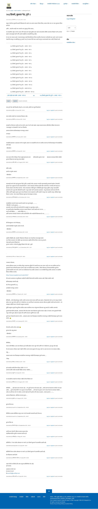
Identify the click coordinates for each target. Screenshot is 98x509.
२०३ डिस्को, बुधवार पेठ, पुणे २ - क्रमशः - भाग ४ (21, 57)
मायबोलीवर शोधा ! (71, 42)
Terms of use (53, 504)
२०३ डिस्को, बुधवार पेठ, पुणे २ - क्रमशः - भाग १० (21, 78)
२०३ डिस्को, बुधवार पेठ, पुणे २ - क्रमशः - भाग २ (21, 50)
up (34, 95)
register (19, 101)
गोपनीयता (62, 499)
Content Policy (69, 504)
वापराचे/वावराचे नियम (55, 499)
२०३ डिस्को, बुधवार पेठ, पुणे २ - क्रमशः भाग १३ (20, 88)
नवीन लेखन (33, 4)
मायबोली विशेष (75, 4)
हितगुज (41, 4)
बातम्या (38, 497)
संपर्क (73, 499)
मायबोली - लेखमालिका (17, 10)
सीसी (44, 497)
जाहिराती (33, 497)
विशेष (27, 497)
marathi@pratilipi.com (13, 473)
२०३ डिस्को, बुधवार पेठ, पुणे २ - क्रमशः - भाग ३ (21, 53)
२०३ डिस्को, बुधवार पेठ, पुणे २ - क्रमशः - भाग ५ (21, 60)
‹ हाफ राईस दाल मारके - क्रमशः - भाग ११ (16, 95)
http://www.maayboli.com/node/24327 (17, 275)
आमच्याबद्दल (68, 499)
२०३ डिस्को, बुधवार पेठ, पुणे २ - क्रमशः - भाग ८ (20, 71)
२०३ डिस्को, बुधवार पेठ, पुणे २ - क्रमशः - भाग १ (20, 46)
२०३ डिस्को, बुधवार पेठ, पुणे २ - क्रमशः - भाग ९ (20, 74)
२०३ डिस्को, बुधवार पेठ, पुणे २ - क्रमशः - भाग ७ (21, 67)
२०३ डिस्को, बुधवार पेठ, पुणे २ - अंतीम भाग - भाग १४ (22, 92)
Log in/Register (71, 19)
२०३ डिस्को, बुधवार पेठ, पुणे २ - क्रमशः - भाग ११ (21, 81)
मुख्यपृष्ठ (12, 10)
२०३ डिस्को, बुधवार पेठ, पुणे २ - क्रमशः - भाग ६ (21, 64)
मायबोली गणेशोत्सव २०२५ (53, 4)
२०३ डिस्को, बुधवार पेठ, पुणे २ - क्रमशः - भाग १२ (21, 85)
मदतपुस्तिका (85, 4)
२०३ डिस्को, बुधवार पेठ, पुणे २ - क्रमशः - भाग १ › (51, 95)
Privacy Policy (61, 504)
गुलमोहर (65, 4)
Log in (10, 101)
